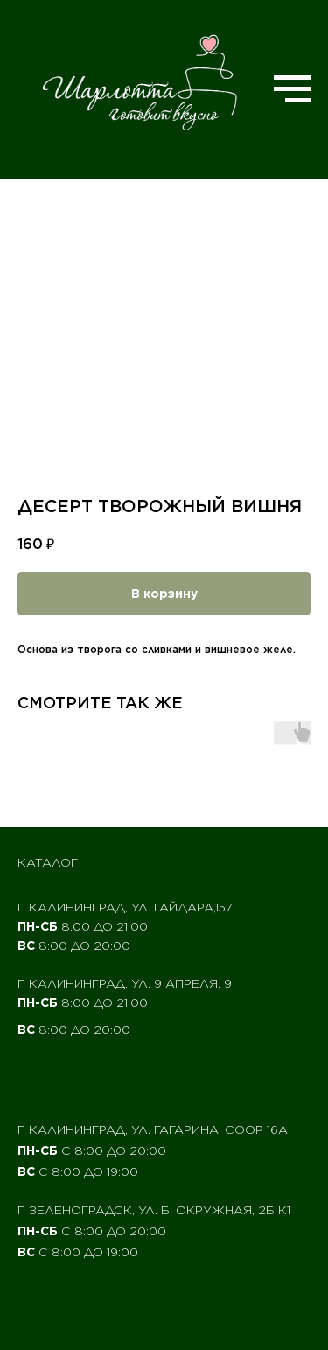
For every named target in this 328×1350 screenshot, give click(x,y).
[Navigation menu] (292, 89)
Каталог (47, 862)
